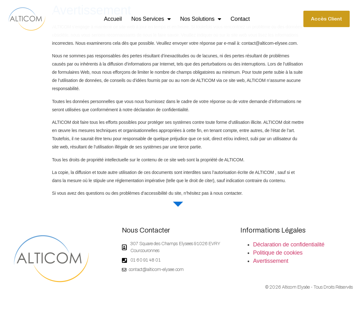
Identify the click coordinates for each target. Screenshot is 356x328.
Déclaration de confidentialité (288, 250)
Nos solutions (200, 19)
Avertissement (270, 267)
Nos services (151, 19)
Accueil (113, 19)
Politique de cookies (277, 259)
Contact (240, 19)
